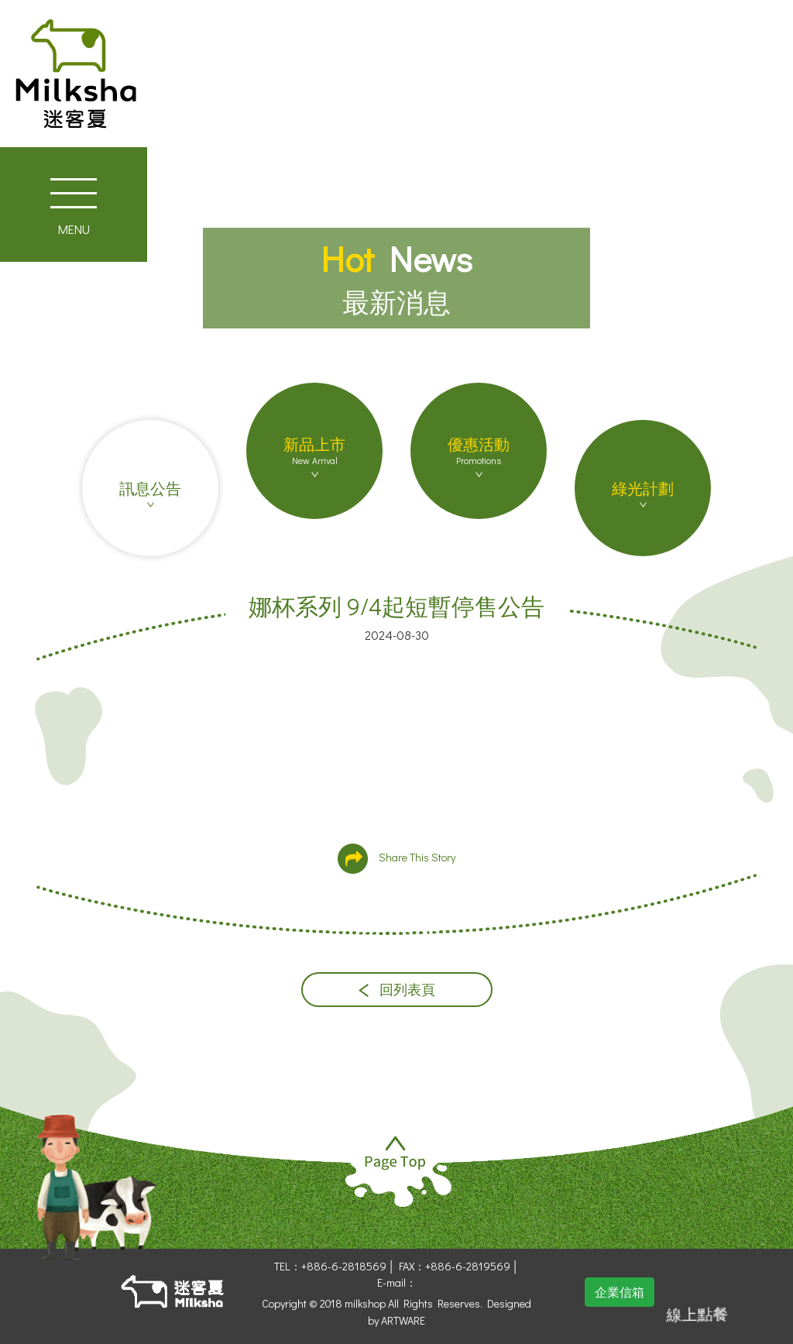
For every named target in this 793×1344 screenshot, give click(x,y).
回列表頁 (397, 990)
